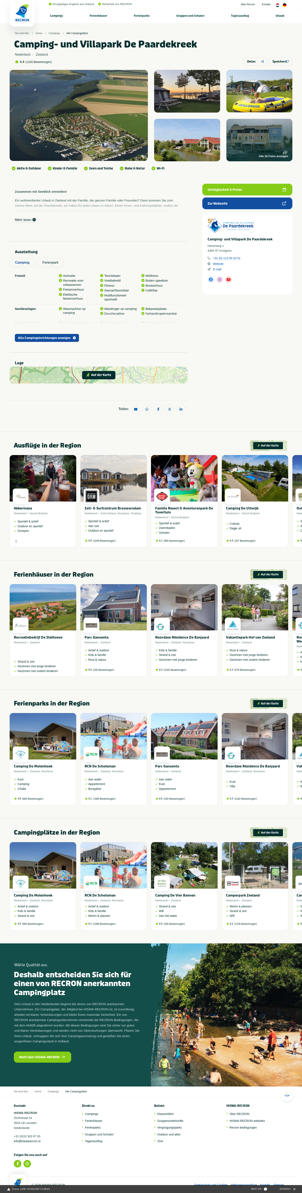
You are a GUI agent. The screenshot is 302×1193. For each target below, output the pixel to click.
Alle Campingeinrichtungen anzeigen (47, 338)
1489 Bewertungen (104, 798)
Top (287, 1094)
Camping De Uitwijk (242, 508)
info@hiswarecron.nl (27, 1141)
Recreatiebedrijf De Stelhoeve (38, 637)
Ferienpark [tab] (50, 262)
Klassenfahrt (165, 1114)
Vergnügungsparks (169, 1127)
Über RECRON (239, 1114)
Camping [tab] (22, 262)
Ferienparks (142, 16)
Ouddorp (136, 513)
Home (39, 33)
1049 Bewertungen (104, 540)
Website (218, 264)
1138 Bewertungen (245, 923)
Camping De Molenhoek (33, 766)
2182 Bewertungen (175, 669)
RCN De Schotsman (100, 766)
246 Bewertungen (174, 923)
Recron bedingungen (243, 1127)
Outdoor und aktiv (169, 1134)
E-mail (217, 269)
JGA (160, 1141)
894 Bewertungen (33, 798)
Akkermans (23, 508)
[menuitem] (56, 15)
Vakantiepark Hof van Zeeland (250, 637)
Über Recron (248, 4)
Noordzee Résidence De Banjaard (182, 637)
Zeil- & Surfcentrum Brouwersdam (113, 508)
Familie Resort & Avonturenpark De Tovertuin (184, 510)
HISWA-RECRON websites (247, 1120)
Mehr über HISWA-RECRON (42, 1057)
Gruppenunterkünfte (170, 1120)
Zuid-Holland (108, 513)
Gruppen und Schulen (190, 16)
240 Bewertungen (103, 669)
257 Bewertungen (245, 540)
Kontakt (266, 4)
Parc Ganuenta (96, 637)
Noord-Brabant (39, 513)
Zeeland (35, 642)
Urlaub (280, 16)
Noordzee (123, 513)
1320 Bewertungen (38, 62)
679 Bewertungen (245, 669)
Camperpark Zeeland (243, 895)
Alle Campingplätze (77, 33)
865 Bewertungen (174, 540)
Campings (56, 16)
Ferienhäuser (98, 16)
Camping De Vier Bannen (175, 895)
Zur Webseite (247, 203)
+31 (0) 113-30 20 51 (226, 258)
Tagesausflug (240, 16)
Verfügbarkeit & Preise (247, 190)
